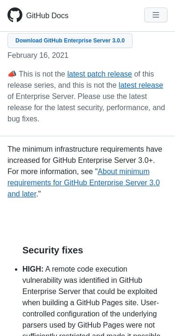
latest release (141, 85)
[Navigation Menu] (156, 14)
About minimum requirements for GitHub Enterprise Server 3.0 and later (83, 183)
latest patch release (99, 74)
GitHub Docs (47, 16)
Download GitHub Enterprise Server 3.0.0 (70, 40)
